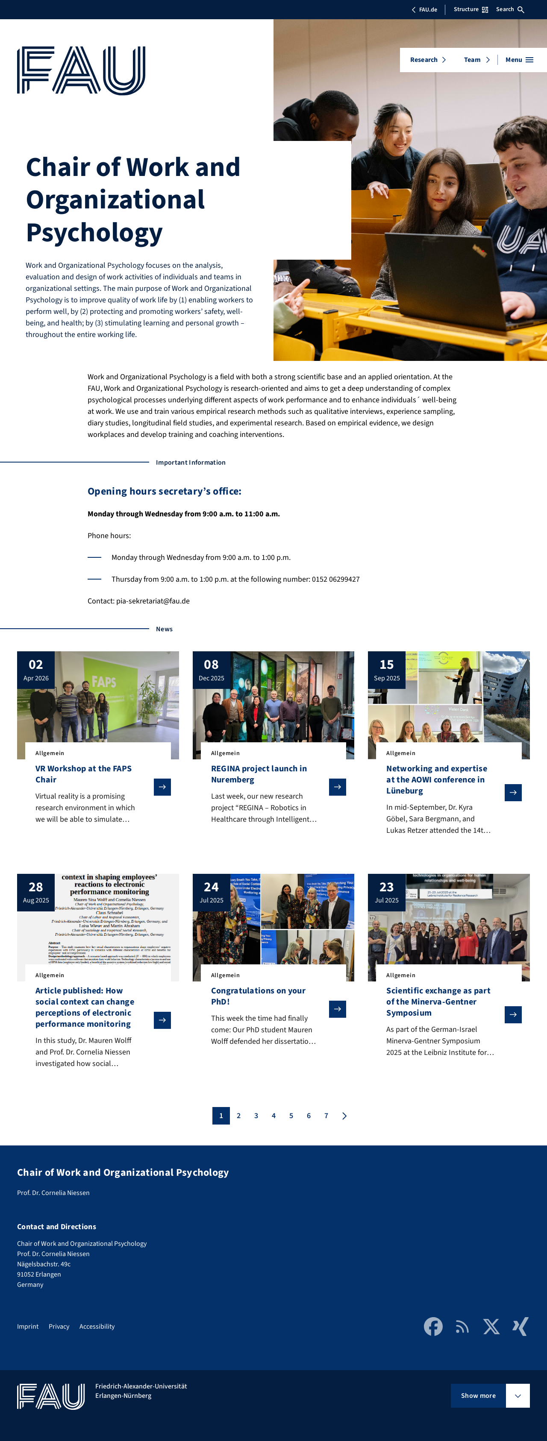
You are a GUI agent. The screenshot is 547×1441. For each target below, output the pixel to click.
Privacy (59, 1326)
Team (472, 59)
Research (424, 59)
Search (510, 9)
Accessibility (97, 1326)
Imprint (27, 1326)
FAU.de (424, 10)
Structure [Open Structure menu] (471, 9)
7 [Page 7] (326, 1115)
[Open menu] (519, 59)
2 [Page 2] (239, 1115)
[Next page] (343, 1116)
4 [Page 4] (274, 1115)
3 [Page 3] (256, 1115)
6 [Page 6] (309, 1115)
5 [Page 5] (291, 1115)
